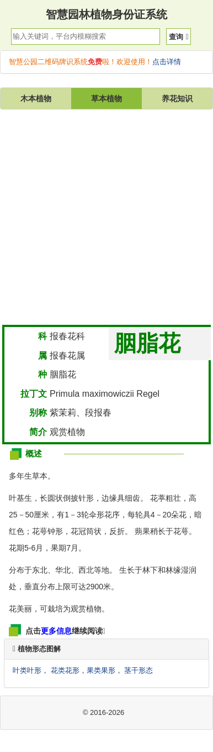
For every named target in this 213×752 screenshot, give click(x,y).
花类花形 (65, 670)
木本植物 (35, 98)
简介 (38, 432)
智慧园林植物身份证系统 (106, 14)
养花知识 (177, 98)
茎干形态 (138, 670)
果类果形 (101, 670)
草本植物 (106, 98)
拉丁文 (33, 393)
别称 (38, 412)
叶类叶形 (27, 670)
